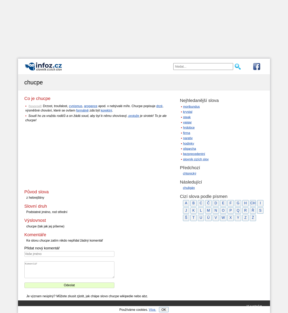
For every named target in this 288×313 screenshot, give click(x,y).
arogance (90, 106)
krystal (187, 112)
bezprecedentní (194, 154)
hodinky (188, 143)
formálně (82, 110)
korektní (106, 110)
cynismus (75, 106)
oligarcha (189, 148)
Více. (152, 309)
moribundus (191, 106)
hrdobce (189, 127)
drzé (159, 106)
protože (133, 115)
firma (186, 133)
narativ (188, 138)
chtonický (189, 173)
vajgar (187, 122)
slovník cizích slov (196, 159)
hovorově (35, 106)
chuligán (189, 188)
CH (252, 203)
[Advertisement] (144, 28)
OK (163, 309)
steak (187, 117)
